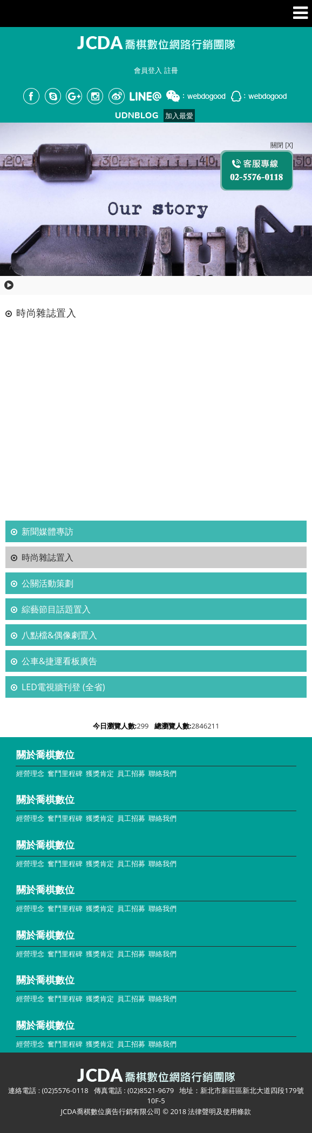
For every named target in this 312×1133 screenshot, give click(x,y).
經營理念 (30, 773)
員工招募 (131, 773)
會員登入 (148, 70)
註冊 (171, 70)
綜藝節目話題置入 (56, 609)
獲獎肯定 (100, 773)
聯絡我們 (162, 773)
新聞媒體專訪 (47, 531)
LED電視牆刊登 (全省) (63, 687)
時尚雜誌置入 (47, 557)
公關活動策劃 (47, 583)
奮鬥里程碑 (65, 773)
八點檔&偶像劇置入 (59, 635)
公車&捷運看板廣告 (59, 661)
